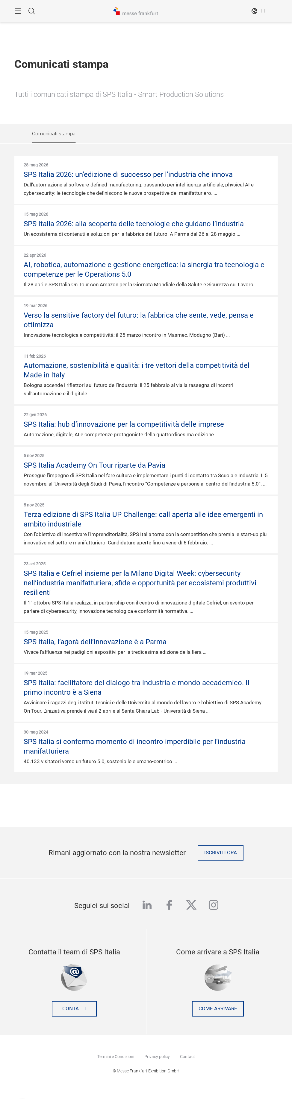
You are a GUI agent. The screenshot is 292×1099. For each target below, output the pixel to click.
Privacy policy (157, 1056)
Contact (187, 1056)
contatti (74, 1008)
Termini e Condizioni (115, 1056)
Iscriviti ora (220, 852)
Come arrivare (218, 1008)
